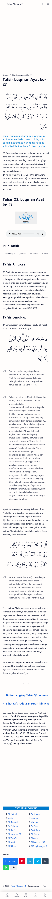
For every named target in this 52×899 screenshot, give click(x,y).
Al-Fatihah (12, 814)
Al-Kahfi (11, 830)
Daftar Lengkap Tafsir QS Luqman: (27, 695)
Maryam (35, 822)
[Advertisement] (26, 42)
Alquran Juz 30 (14, 834)
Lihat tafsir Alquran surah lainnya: (27, 703)
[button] (39, 4)
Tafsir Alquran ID (15, 4)
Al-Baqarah (13, 822)
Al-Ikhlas (12, 846)
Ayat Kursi (35, 830)
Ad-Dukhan (36, 814)
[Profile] (48, 4)
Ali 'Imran (35, 834)
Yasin (10, 818)
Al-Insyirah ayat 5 (39, 846)
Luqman (34, 818)
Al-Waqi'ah (13, 838)
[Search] (43, 4)
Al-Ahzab (35, 838)
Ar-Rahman (13, 826)
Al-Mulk (11, 842)
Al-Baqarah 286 (38, 842)
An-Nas (34, 826)
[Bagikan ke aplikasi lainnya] (13, 867)
